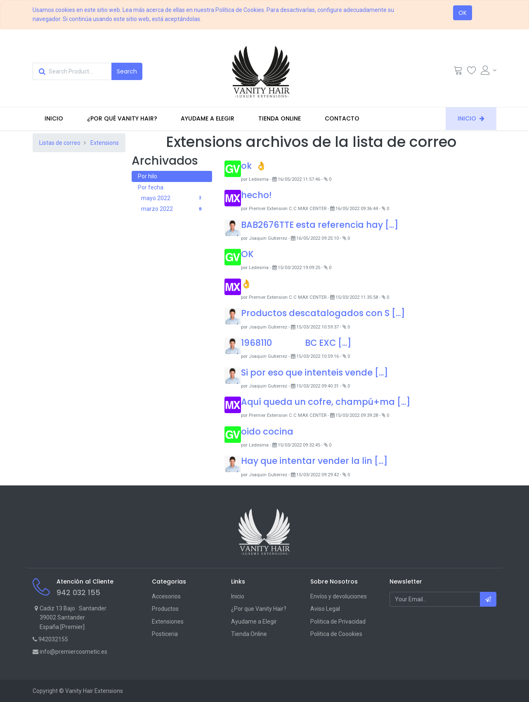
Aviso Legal (325, 608)
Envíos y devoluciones (338, 596)
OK (462, 13)
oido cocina (267, 431)
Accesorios (166, 596)
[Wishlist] (471, 72)
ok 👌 (254, 166)
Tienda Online (249, 634)
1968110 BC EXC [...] (296, 343)
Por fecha (150, 187)
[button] (488, 599)
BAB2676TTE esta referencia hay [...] (320, 225)
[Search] (126, 71)
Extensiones (168, 621)
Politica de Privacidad (338, 621)
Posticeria (165, 634)
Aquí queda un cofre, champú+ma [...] (326, 402)
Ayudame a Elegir (254, 621)
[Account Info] (488, 70)
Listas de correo (59, 142)
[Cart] (458, 72)
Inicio (237, 596)
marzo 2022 (173, 209)
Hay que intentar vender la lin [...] (314, 461)
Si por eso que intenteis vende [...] (314, 372)
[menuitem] (54, 118)
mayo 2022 (173, 198)
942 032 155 (78, 593)
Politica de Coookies (336, 634)
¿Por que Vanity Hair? (258, 608)
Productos (165, 608)
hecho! (256, 195)
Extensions (104, 142)
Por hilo (147, 176)
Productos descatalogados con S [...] (323, 313)
